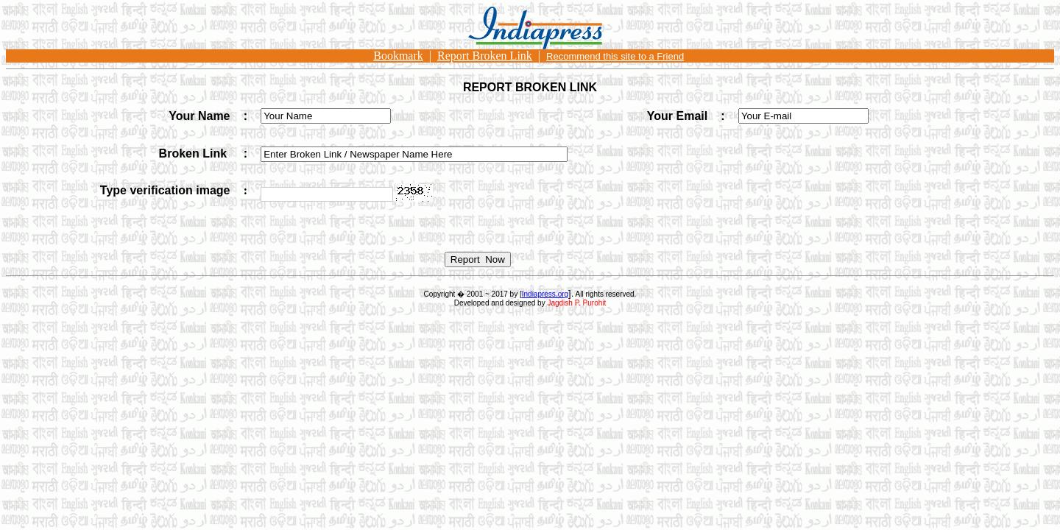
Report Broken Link (484, 55)
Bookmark (398, 55)
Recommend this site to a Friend (615, 56)
